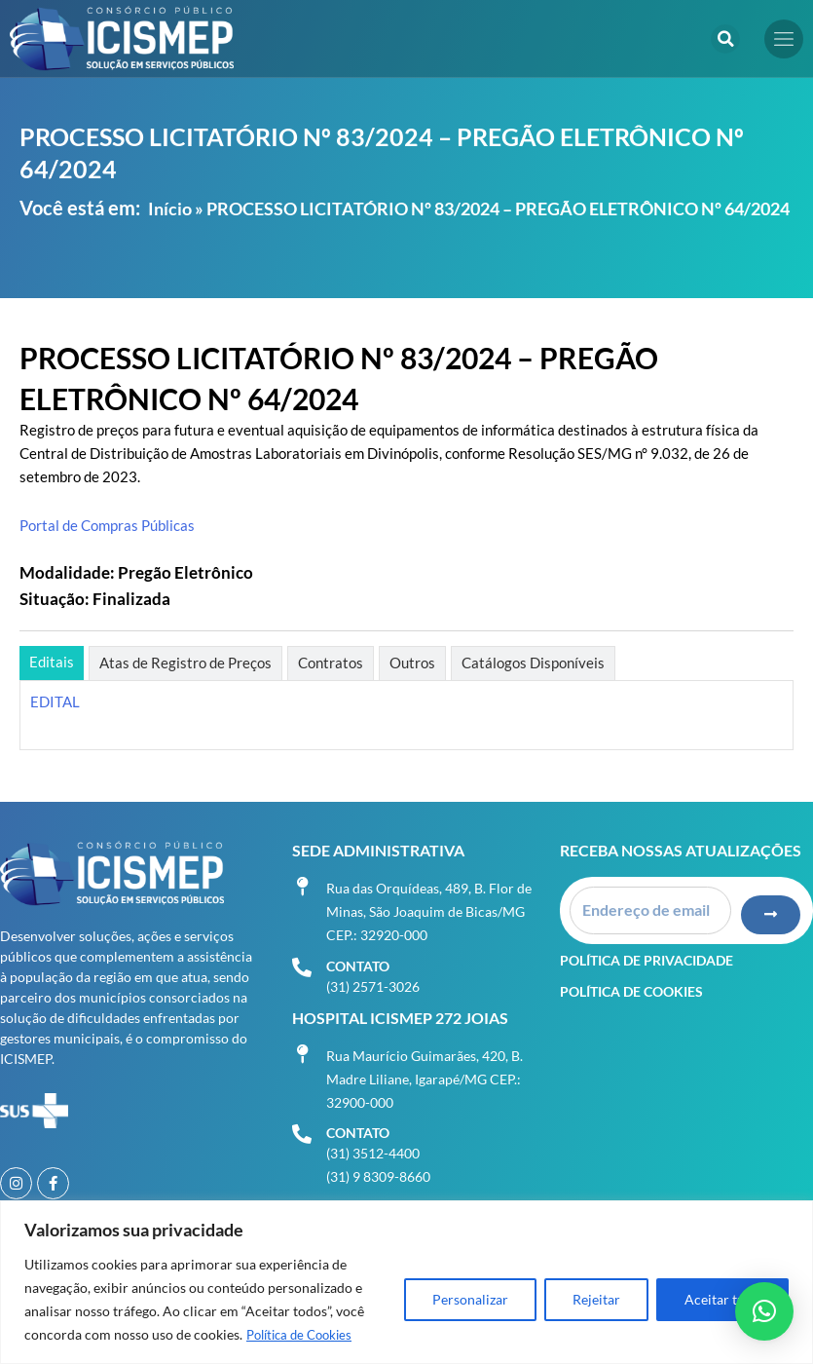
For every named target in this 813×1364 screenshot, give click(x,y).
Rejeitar (596, 1300)
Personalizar (470, 1300)
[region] (406, 1282)
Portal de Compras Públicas (107, 525)
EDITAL (55, 702)
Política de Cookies (304, 1335)
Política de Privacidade (646, 946)
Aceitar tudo (722, 1300)
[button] (725, 39)
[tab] (51, 663)
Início (170, 208)
